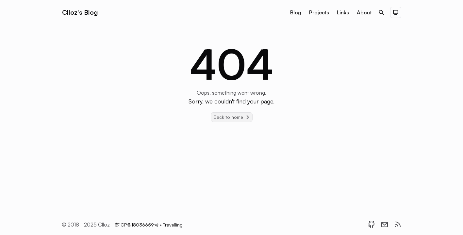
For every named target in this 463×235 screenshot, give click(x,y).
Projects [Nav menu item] (319, 12)
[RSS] (398, 224)
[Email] (385, 224)
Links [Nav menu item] (343, 12)
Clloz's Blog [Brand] (80, 12)
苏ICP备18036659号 (137, 224)
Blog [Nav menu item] (295, 12)
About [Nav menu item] (364, 12)
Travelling (173, 224)
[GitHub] (371, 224)
